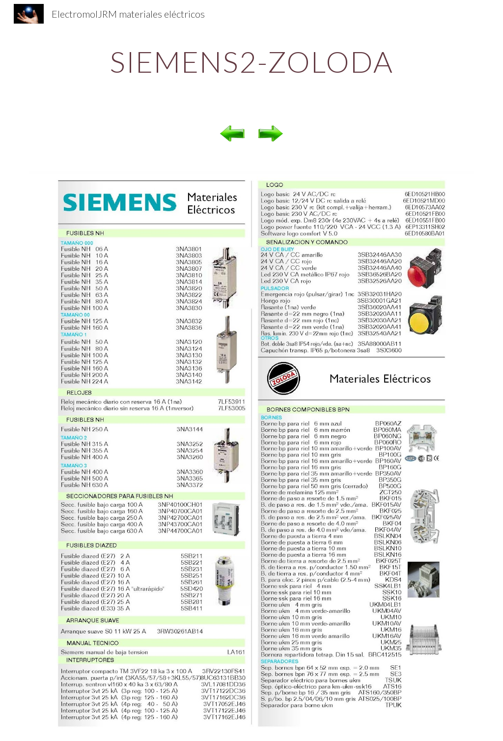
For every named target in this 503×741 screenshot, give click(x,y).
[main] (251, 61)
